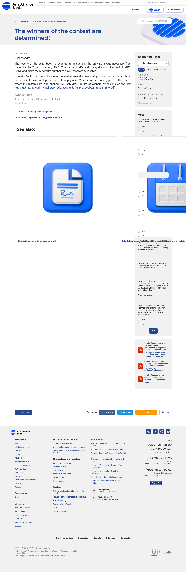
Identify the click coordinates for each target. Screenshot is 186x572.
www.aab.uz (48, 556)
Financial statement (22, 465)
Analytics (18, 526)
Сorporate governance (62, 463)
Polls (55, 508)
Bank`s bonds (58, 481)
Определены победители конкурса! (45, 117)
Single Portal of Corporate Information (106, 477)
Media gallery (20, 511)
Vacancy (18, 487)
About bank (20, 439)
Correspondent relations (62, 443)
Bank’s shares (58, 477)
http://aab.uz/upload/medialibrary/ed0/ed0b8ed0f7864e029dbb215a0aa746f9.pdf (65, 87)
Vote (153, 331)
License (18, 454)
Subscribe (83, 538)
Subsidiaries (19, 472)
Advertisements (21, 504)
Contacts (125, 538)
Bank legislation (64, 538)
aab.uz (17, 6)
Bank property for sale (23, 522)
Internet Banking (59, 500)
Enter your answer (145, 295)
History (17, 443)
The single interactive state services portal (107, 449)
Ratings (18, 483)
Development (58, 470)
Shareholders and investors (66, 459)
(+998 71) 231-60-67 (159, 469)
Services (57, 487)
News (17, 497)
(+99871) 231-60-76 (159, 458)
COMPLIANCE (20, 469)
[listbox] (153, 63)
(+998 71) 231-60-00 (158, 445)
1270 (168, 441)
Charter (18, 451)
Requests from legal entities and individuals (70, 497)
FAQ (16, 501)
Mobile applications (60, 511)
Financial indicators (60, 467)
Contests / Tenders (22, 508)
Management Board (23, 461)
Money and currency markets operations (69, 447)
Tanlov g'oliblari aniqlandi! (40, 111)
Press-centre (24, 21)
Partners (18, 476)
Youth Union (19, 519)
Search (97, 538)
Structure (18, 458)
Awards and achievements (25, 480)
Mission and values (22, 447)
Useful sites (97, 439)
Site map (110, 538)
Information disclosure (62, 474)
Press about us (21, 515)
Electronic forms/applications (64, 504)
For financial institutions (65, 439)
